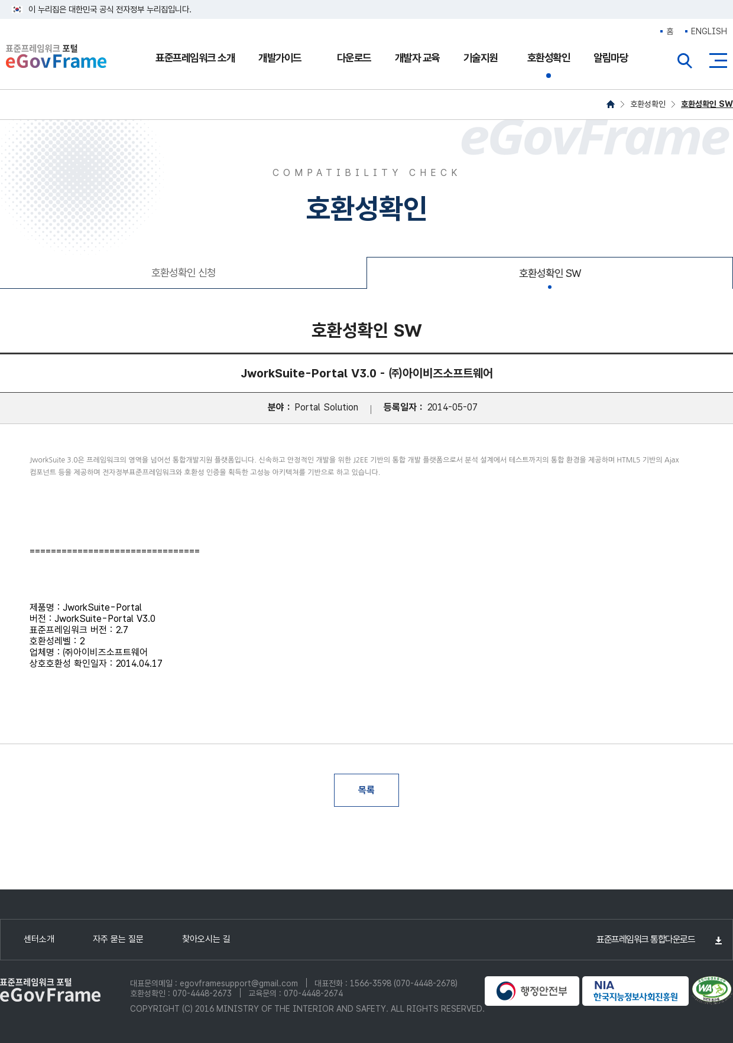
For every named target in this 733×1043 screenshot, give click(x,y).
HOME (610, 104)
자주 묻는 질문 (118, 939)
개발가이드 (279, 57)
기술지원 (480, 57)
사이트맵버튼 (718, 61)
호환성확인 (548, 57)
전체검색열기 (685, 61)
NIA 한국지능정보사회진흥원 (635, 991)
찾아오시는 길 (206, 939)
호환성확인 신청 (183, 272)
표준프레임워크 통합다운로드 (645, 939)
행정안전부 (532, 991)
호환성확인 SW (707, 104)
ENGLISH (709, 31)
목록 (366, 790)
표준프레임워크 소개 (195, 57)
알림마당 (610, 57)
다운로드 (354, 57)
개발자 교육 (417, 57)
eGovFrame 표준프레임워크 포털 (56, 57)
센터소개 (39, 939)
